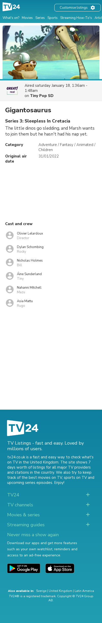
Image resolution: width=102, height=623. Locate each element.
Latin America (84, 591)
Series (40, 18)
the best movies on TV (42, 477)
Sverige (41, 591)
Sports (52, 18)
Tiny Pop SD (42, 95)
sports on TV (75, 477)
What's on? (11, 18)
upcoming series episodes (29, 482)
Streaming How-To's (76, 18)
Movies (27, 18)
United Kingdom (60, 591)
